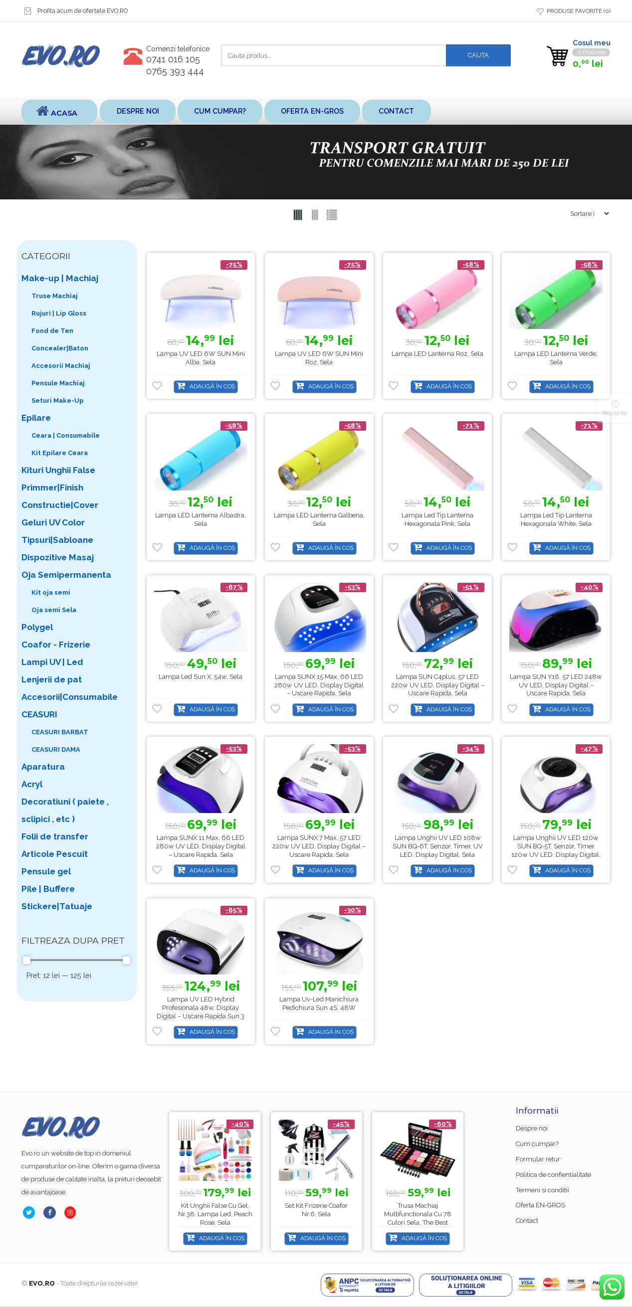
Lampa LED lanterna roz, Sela (437, 354)
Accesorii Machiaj (60, 366)
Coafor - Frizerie (55, 645)
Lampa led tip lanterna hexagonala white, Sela (556, 520)
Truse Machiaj (54, 296)
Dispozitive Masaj (57, 558)
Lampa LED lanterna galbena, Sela (319, 520)
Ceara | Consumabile (65, 436)
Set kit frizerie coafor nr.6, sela (316, 1210)
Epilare (36, 418)
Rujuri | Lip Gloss (58, 314)
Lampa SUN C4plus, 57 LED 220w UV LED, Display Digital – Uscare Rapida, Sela (437, 685)
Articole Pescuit (54, 854)
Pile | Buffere (48, 889)
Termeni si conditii (542, 1190)
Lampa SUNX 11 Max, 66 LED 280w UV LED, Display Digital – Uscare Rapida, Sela (200, 846)
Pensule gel (46, 872)
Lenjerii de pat (51, 680)
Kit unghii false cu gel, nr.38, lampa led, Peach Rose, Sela (215, 1214)
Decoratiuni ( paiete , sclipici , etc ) (65, 810)
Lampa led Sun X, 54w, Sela (200, 677)
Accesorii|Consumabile (69, 697)
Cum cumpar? (226, 112)
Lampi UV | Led (52, 662)
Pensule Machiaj (58, 383)
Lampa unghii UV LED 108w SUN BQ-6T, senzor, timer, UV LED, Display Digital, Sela (438, 846)
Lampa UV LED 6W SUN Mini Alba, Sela (201, 358)
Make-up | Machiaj (59, 279)
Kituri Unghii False (58, 471)
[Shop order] (586, 214)
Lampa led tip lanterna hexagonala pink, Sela (437, 520)
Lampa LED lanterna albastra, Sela (200, 520)
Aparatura (43, 767)
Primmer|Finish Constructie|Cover (59, 496)
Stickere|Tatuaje (56, 907)
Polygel (37, 628)
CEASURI (39, 715)
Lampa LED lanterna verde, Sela (556, 358)
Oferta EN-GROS (322, 112)
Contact (411, 112)
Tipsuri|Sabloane (57, 540)
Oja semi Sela (53, 610)
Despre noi (140, 112)
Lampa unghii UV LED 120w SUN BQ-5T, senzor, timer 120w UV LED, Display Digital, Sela (556, 850)
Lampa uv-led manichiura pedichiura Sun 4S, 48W (319, 1004)
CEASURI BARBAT (59, 732)
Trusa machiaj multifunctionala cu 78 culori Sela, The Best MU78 (417, 1218)
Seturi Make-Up (57, 401)
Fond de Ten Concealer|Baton (59, 339)
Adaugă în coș (212, 386)
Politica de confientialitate (553, 1175)
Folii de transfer (54, 837)
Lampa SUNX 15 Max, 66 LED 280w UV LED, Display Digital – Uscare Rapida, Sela (319, 685)
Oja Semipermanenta (66, 575)
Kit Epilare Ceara (59, 453)
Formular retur (538, 1159)
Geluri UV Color (53, 523)
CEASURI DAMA (55, 750)
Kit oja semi (50, 593)
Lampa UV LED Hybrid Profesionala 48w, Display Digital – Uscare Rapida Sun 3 (200, 1008)
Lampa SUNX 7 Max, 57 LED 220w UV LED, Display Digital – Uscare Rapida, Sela (319, 846)
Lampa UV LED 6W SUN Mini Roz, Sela (319, 358)
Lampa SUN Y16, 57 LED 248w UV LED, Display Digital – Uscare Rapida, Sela (556, 685)
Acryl (31, 785)
